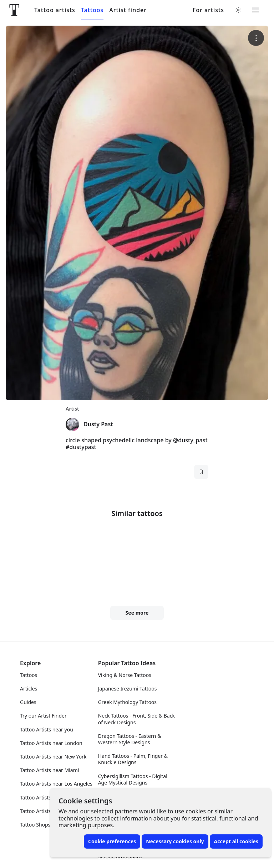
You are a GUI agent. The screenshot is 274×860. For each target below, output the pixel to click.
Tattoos (92, 10)
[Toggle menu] (255, 10)
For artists (208, 10)
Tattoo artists (54, 10)
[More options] (256, 38)
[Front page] (14, 10)
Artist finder (128, 10)
